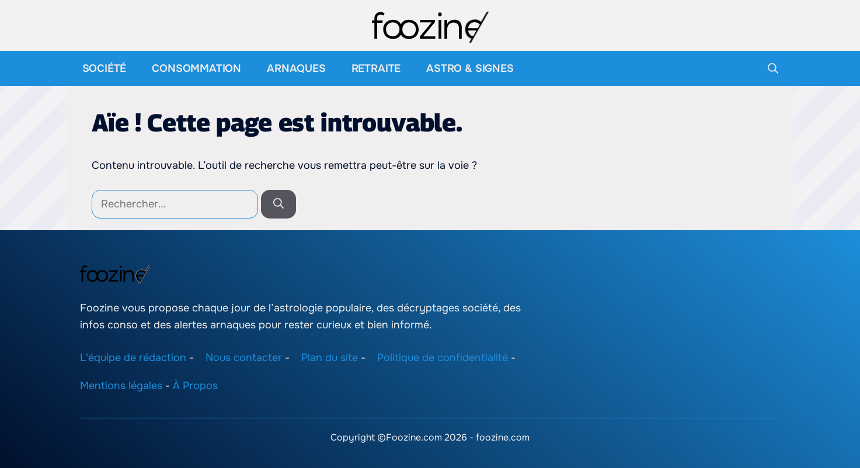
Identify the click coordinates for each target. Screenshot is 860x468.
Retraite (376, 68)
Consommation (196, 68)
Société (104, 68)
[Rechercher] (278, 204)
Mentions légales (121, 385)
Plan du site (329, 357)
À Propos (195, 385)
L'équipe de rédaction (133, 357)
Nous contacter (244, 357)
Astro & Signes (469, 68)
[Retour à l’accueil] (430, 26)
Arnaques (296, 68)
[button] (773, 68)
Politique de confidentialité (442, 357)
